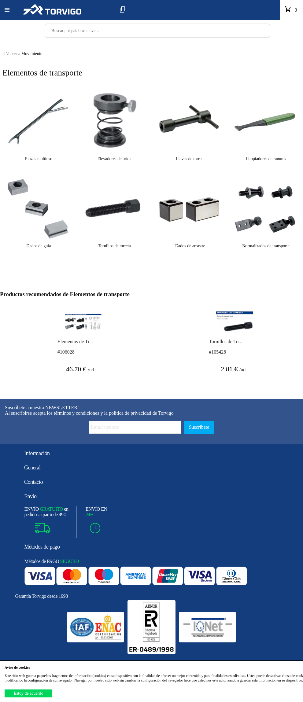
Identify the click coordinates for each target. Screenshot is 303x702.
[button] (7, 10)
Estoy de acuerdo (28, 693)
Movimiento (22, 53)
